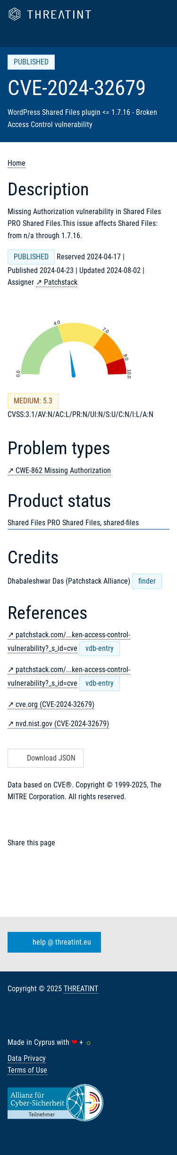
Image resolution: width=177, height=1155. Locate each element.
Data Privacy (27, 1058)
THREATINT (81, 988)
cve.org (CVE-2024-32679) (55, 704)
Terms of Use (27, 1070)
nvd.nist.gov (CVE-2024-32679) (62, 723)
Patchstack (60, 282)
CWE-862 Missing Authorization (63, 470)
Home (16, 163)
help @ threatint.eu (52, 942)
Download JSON (45, 758)
